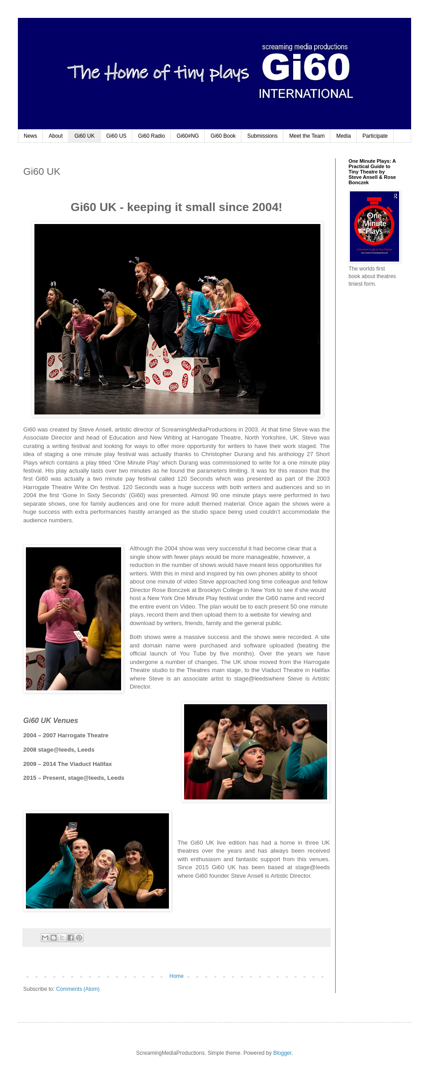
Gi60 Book (223, 136)
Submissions (262, 136)
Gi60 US (116, 136)
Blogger (282, 1053)
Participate (375, 136)
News (30, 136)
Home (176, 976)
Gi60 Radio (151, 136)
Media (343, 136)
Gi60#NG (188, 136)
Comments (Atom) (77, 989)
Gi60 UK (84, 136)
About (56, 136)
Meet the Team (306, 136)
